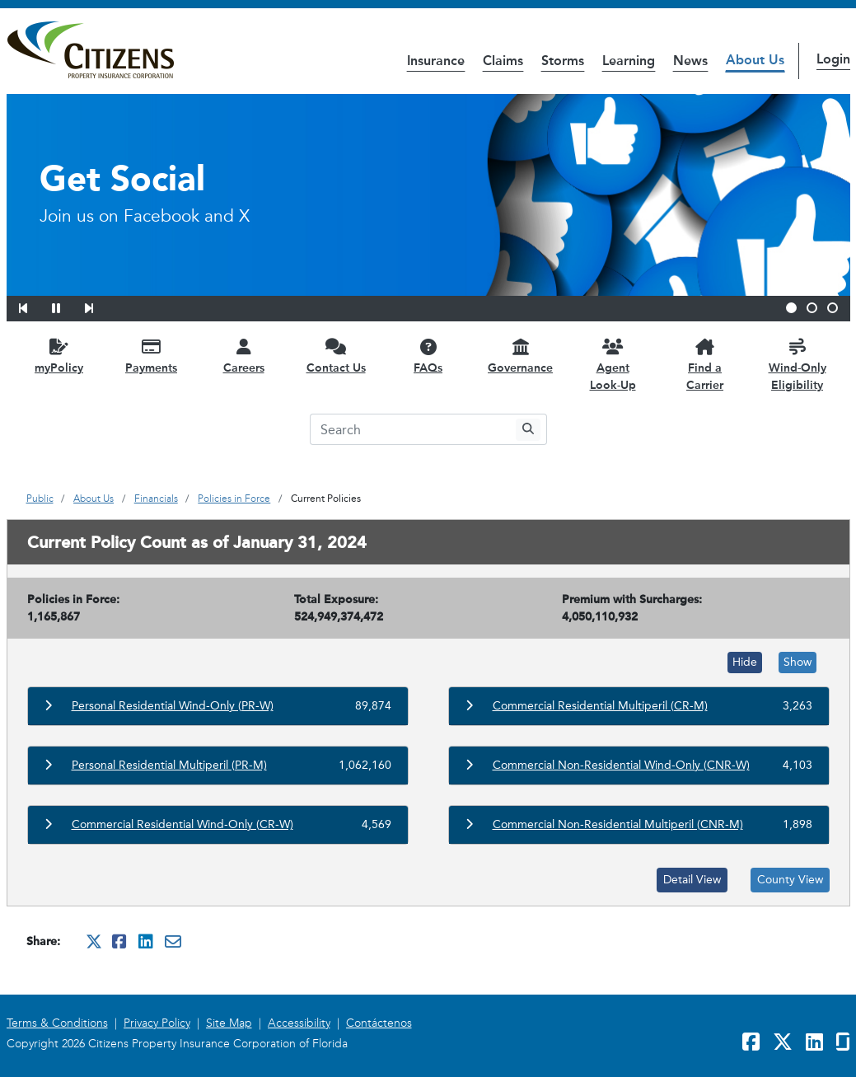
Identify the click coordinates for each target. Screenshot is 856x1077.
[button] (34, 305)
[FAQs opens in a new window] (428, 356)
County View (790, 880)
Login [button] (833, 59)
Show (797, 662)
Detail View (692, 880)
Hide (744, 662)
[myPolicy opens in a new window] (59, 356)
